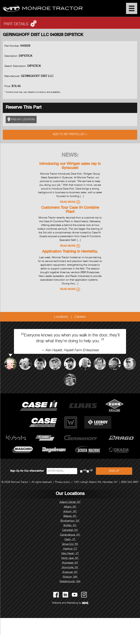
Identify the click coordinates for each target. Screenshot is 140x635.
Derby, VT (70, 539)
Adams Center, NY (70, 502)
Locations (61, 317)
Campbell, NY (70, 530)
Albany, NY (70, 507)
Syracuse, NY (70, 572)
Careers (80, 317)
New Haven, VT (70, 553)
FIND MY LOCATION (21, 119)
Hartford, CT (70, 549)
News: (70, 155)
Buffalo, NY (70, 525)
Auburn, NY (70, 511)
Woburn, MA (70, 577)
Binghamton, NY (70, 521)
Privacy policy (62, 482)
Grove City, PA (70, 544)
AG (84, 470)
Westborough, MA (70, 581)
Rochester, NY (70, 563)
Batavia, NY (70, 516)
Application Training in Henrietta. (70, 252)
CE (91, 470)
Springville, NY (70, 567)
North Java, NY (70, 558)
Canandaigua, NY (70, 535)
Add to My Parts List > (70, 134)
